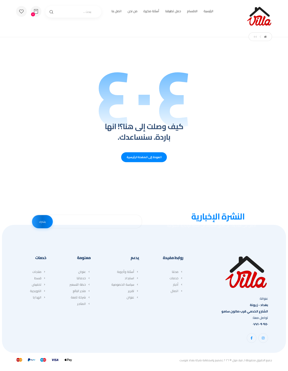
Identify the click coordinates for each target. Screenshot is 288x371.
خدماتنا (84, 279)
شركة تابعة (81, 298)
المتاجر (84, 305)
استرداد (132, 279)
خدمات (176, 279)
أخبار (178, 285)
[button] (263, 339)
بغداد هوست (187, 361)
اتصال (177, 292)
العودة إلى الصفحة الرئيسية (144, 158)
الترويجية (38, 292)
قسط (40, 279)
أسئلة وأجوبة (128, 273)
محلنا (177, 273)
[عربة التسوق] (36, 11)
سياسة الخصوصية (125, 285)
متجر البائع (82, 292)
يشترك (42, 222)
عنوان (133, 298)
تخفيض (39, 285)
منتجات (39, 273)
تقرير (133, 292)
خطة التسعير (80, 285)
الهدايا (39, 298)
